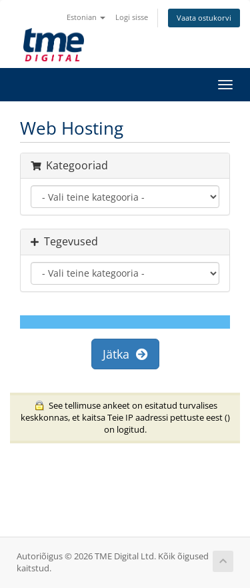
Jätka (125, 354)
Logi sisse (131, 17)
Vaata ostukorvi (204, 18)
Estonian (86, 17)
